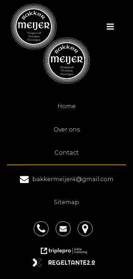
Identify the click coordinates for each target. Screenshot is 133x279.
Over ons (67, 129)
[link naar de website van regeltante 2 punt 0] (66, 265)
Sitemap (66, 202)
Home (66, 106)
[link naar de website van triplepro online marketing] (66, 253)
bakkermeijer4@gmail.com (72, 179)
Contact (67, 152)
